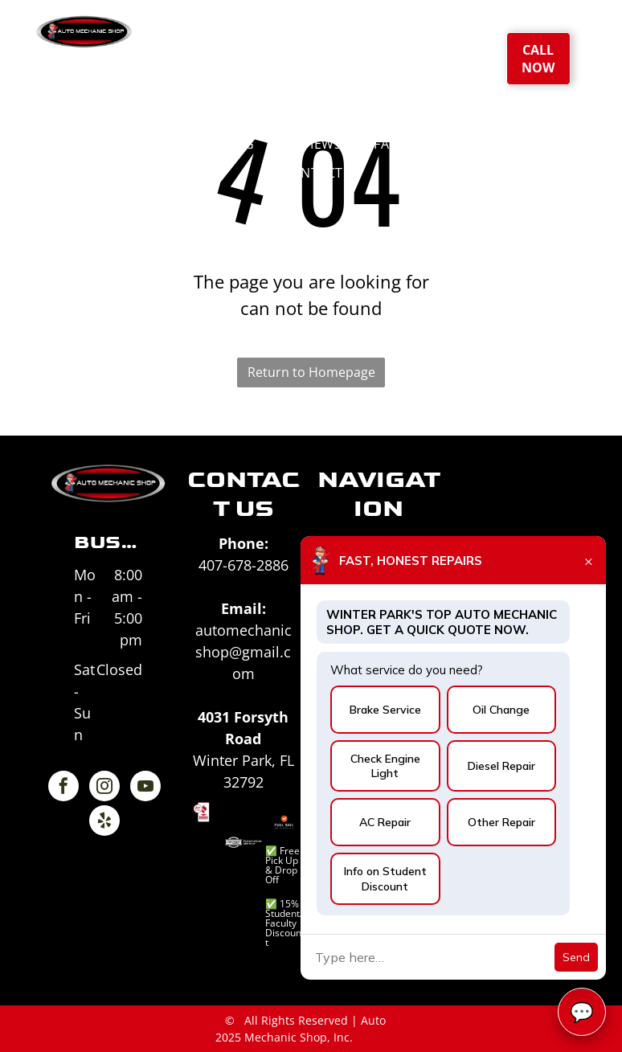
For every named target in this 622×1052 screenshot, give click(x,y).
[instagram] (104, 788)
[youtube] (145, 788)
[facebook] (63, 788)
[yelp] (104, 822)
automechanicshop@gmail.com (243, 651)
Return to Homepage (311, 372)
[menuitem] (264, 56)
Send (576, 957)
